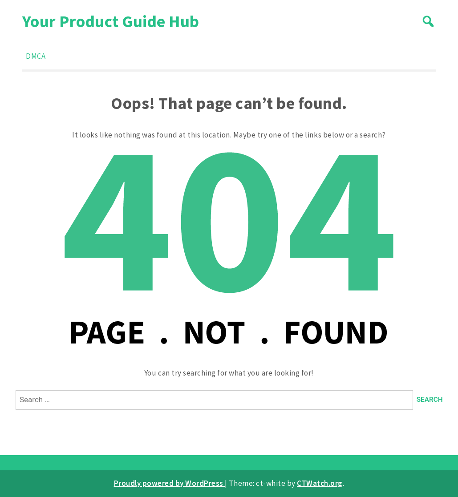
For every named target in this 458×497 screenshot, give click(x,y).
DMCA (35, 56)
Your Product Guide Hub (110, 21)
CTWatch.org (320, 483)
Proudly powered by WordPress (169, 483)
